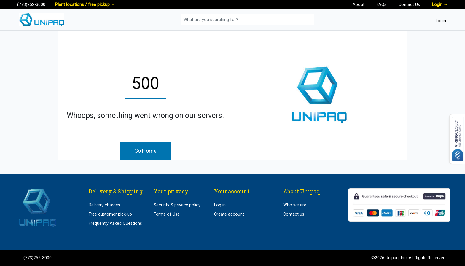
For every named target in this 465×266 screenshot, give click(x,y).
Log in (220, 205)
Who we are (294, 205)
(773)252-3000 (31, 4)
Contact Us (409, 4)
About (358, 4)
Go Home (145, 151)
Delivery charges (104, 205)
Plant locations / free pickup (85, 4)
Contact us (293, 214)
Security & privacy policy (177, 205)
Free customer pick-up (110, 214)
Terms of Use (167, 214)
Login (440, 4)
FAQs (381, 4)
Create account (229, 214)
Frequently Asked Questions (115, 223)
